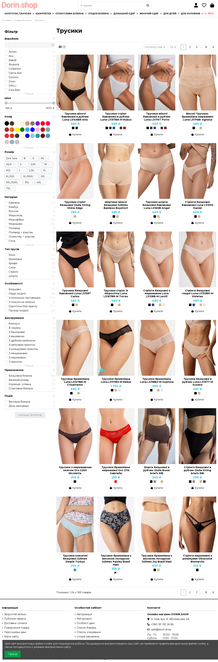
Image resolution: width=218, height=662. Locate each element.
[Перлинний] (163, 305)
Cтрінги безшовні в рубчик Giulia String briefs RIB (197, 470)
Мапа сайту (11, 636)
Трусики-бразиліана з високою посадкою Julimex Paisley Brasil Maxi (116, 560)
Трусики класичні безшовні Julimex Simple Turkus (75, 558)
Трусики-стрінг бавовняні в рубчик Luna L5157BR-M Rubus (116, 116)
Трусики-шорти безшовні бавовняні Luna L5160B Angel (157, 205)
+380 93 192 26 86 (162, 624)
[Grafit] (76, 128)
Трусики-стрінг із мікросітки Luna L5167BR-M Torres (116, 293)
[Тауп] (155, 481)
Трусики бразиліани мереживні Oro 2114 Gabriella (116, 470)
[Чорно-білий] (115, 573)
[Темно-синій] (114, 128)
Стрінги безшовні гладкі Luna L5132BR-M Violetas (197, 293)
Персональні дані (15, 632)
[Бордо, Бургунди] (124, 128)
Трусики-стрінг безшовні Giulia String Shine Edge (75, 205)
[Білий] (117, 128)
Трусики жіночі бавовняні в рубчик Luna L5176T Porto (156, 116)
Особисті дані (85, 623)
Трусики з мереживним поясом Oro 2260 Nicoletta (75, 470)
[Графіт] (110, 128)
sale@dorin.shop (161, 629)
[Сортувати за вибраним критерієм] (155, 47)
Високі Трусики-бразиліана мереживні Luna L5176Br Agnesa (197, 116)
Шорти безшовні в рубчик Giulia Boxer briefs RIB (156, 470)
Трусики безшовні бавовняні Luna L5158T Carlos (75, 293)
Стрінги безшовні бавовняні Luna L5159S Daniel (197, 205)
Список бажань (86, 627)
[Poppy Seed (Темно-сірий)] (204, 481)
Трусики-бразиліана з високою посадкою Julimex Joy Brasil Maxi (156, 558)
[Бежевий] (201, 128)
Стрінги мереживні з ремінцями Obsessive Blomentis (197, 558)
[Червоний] (115, 481)
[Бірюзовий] (75, 570)
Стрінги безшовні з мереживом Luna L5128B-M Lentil (156, 293)
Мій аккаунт (84, 618)
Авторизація (84, 614)
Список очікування (89, 632)
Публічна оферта (15, 618)
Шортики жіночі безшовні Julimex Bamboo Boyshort (116, 205)
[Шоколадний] (121, 128)
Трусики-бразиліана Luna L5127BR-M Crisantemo (75, 381)
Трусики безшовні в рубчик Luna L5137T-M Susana (197, 381)
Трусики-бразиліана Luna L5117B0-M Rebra (116, 380)
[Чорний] (73, 128)
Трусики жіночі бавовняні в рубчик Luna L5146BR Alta (75, 116)
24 (173, 47)
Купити (75, 134)
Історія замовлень (88, 636)
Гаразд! (12, 654)
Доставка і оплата (15, 623)
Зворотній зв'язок (15, 614)
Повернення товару (17, 627)
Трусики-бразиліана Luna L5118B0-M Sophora (157, 380)
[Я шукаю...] (148, 6)
